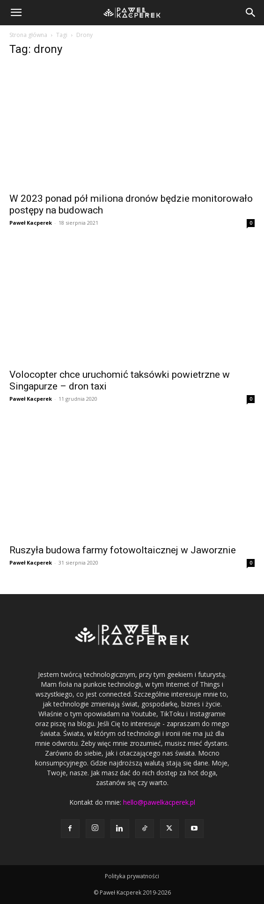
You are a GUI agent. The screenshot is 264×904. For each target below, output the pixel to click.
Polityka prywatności (132, 876)
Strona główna (28, 35)
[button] (16, 12)
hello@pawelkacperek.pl (159, 802)
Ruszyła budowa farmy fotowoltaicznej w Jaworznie (122, 550)
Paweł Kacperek (30, 222)
